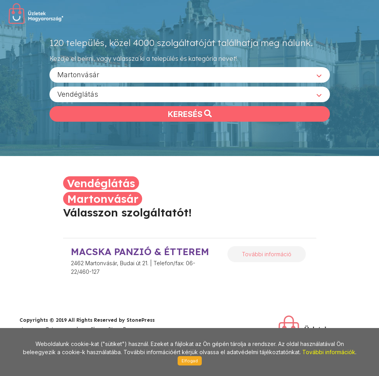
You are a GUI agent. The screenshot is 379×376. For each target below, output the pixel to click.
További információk (328, 352)
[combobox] (189, 74)
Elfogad (190, 361)
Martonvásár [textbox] (78, 74)
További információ (266, 254)
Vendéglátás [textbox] (77, 94)
